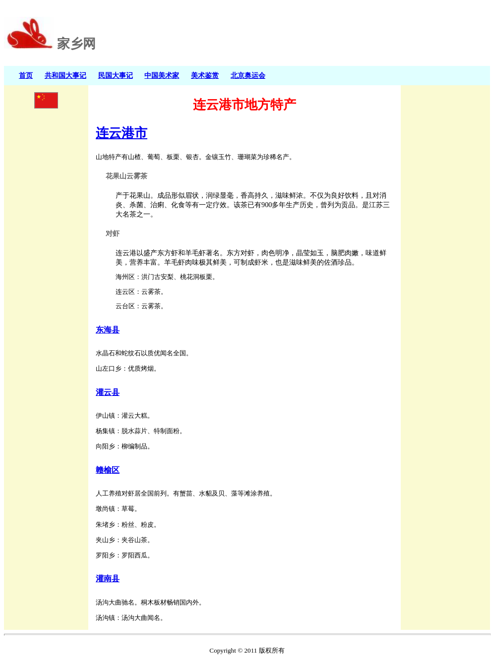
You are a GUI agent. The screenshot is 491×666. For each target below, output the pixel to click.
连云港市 (121, 132)
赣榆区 (108, 470)
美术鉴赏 (205, 75)
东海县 (108, 329)
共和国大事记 (65, 75)
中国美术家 (161, 75)
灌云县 (108, 392)
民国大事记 (115, 75)
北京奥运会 (248, 75)
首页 (26, 75)
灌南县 (108, 578)
